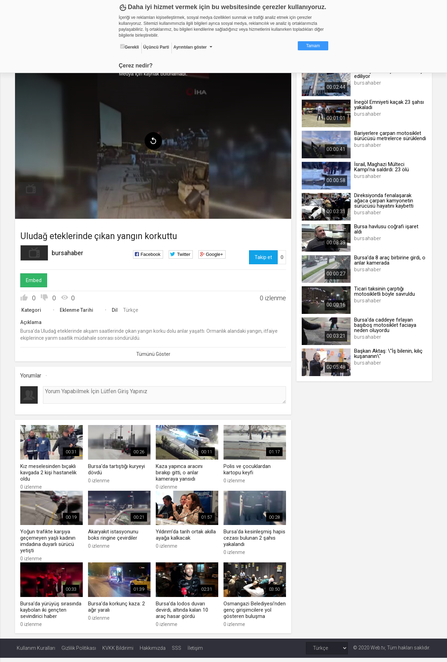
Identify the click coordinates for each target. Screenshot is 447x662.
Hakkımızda (153, 652)
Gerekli (129, 47)
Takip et (262, 256)
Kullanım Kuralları (36, 652)
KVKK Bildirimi (117, 652)
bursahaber (69, 252)
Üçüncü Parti (156, 47)
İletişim (195, 652)
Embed (35, 279)
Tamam (313, 45)
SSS (176, 652)
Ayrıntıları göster (190, 47)
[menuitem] (32, 188)
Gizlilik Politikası (78, 652)
